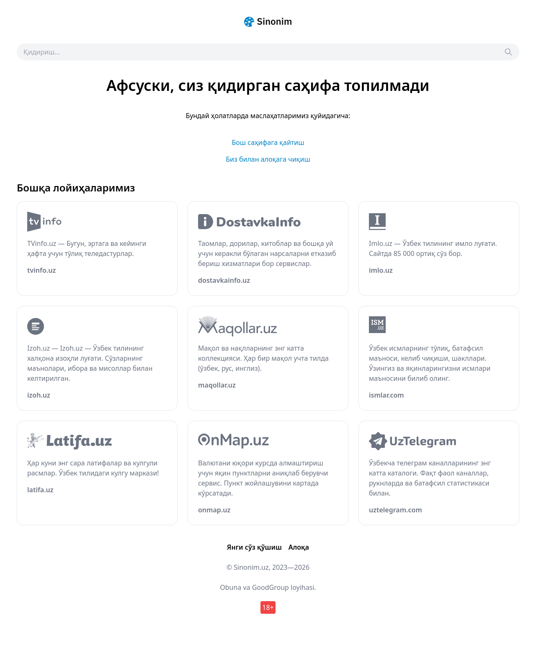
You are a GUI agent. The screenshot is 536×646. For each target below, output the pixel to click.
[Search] (508, 52)
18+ (267, 607)
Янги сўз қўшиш (254, 547)
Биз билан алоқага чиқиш (268, 159)
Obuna (230, 587)
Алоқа (299, 547)
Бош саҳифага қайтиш (268, 142)
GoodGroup (270, 587)
